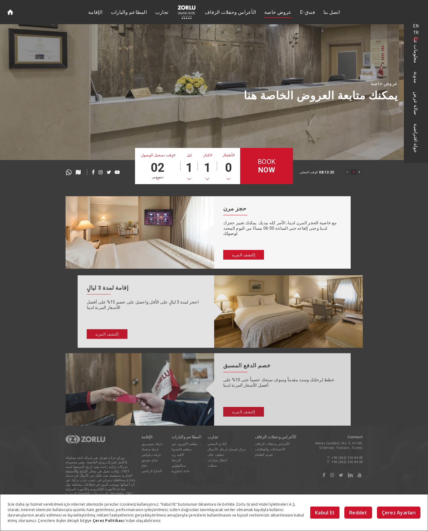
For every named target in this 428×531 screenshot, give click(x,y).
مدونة (416, 77)
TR (416, 32)
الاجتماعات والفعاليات (270, 449)
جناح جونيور (149, 460)
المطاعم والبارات (129, 12)
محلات (212, 466)
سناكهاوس (179, 466)
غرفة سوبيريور (152, 444)
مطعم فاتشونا (181, 449)
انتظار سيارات (217, 460)
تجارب (161, 12)
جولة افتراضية (416, 138)
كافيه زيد (178, 455)
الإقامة (95, 12)
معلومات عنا (416, 50)
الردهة (176, 460)
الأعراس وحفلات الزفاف (230, 12)
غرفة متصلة (150, 449)
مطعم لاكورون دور (185, 444)
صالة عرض (416, 103)
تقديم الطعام (264, 455)
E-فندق (307, 12)
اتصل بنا (331, 12)
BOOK (266, 166)
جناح (144, 466)
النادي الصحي (217, 444)
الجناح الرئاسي (151, 471)
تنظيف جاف (216, 455)
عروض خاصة (277, 12)
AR (416, 39)
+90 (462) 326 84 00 (347, 458)
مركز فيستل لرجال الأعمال (227, 449)
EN (416, 26)
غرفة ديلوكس (151, 455)
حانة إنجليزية (181, 471)
